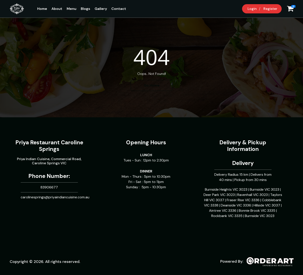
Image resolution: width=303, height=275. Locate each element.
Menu (71, 8)
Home (42, 8)
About (56, 8)
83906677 (49, 187)
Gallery (101, 8)
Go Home (152, 85)
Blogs (85, 8)
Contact (118, 8)
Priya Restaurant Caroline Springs (49, 146)
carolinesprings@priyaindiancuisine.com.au (55, 197)
